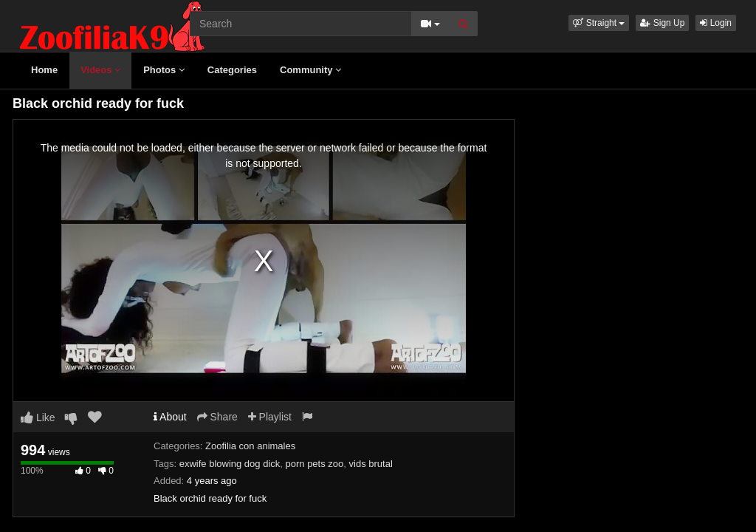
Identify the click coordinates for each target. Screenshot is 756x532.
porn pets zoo (315, 463)
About (170, 417)
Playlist (270, 417)
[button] (598, 23)
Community (310, 69)
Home (44, 69)
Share (217, 417)
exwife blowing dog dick (230, 463)
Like (38, 417)
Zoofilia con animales (250, 445)
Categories (232, 69)
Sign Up (662, 23)
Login (716, 23)
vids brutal (371, 463)
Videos (100, 69)
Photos (164, 69)
